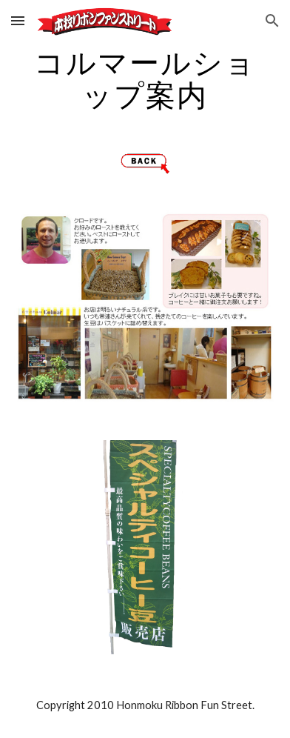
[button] (18, 20)
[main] (144, 78)
